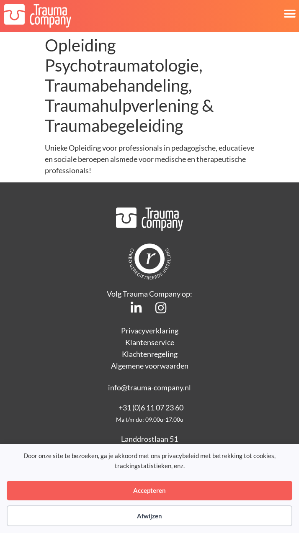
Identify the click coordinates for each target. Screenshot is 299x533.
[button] (289, 13)
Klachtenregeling (150, 354)
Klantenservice (149, 342)
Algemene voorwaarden (149, 365)
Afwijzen (149, 516)
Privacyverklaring (149, 330)
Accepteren (149, 490)
